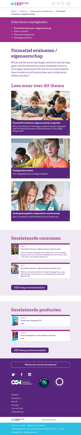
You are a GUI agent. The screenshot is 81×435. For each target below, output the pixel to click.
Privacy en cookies (18, 425)
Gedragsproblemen (23, 37)
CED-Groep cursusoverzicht (29, 287)
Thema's (22, 11)
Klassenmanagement (24, 34)
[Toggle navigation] (68, 4)
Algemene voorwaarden (36, 425)
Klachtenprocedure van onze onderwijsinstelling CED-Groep (34, 429)
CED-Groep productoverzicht (30, 350)
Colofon (62, 429)
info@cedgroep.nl (17, 412)
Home (14, 11)
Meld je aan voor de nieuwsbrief (40, 364)
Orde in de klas (21, 31)
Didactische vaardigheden (40, 11)
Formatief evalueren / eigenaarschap (32, 28)
